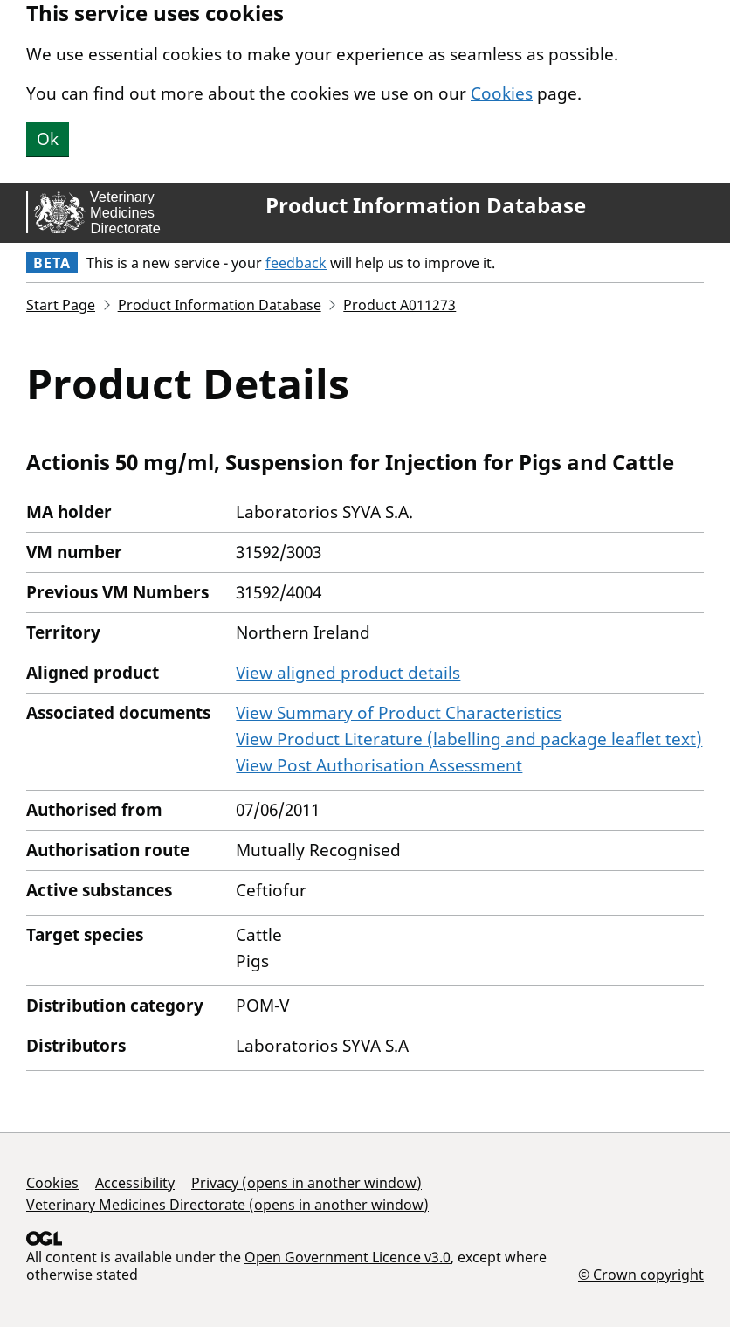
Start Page (60, 304)
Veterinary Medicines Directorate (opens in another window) (227, 1204)
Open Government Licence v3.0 (347, 1257)
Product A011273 (399, 304)
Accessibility (135, 1182)
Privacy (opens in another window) (306, 1182)
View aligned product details (348, 672)
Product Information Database (425, 205)
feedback (296, 263)
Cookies (502, 93)
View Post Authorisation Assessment (379, 765)
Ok (48, 139)
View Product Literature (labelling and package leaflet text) (469, 739)
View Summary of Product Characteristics (398, 713)
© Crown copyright (641, 1274)
